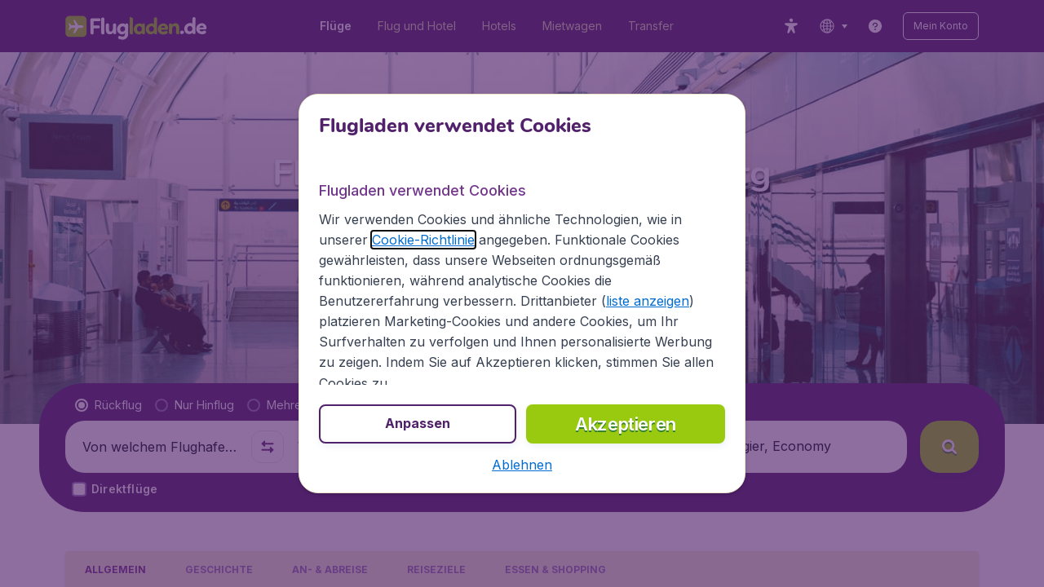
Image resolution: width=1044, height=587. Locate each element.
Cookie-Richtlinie (423, 240)
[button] (522, 465)
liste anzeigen (647, 301)
